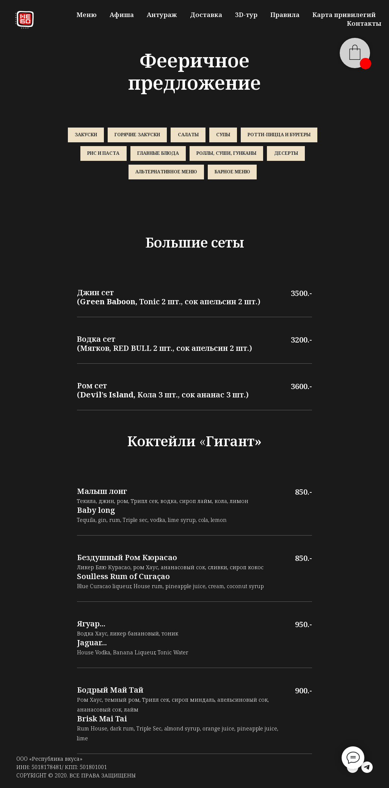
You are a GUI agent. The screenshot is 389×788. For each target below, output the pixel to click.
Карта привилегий (344, 14)
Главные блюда (158, 154)
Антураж (162, 14)
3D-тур (246, 14)
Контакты (364, 23)
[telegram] (367, 769)
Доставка (206, 14)
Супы (224, 135)
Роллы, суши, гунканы (227, 154)
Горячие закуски (137, 135)
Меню (87, 14)
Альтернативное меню (166, 173)
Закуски (85, 135)
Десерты (287, 154)
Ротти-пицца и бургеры (280, 135)
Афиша (122, 14)
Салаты (188, 135)
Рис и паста (102, 154)
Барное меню (232, 173)
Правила (285, 14)
